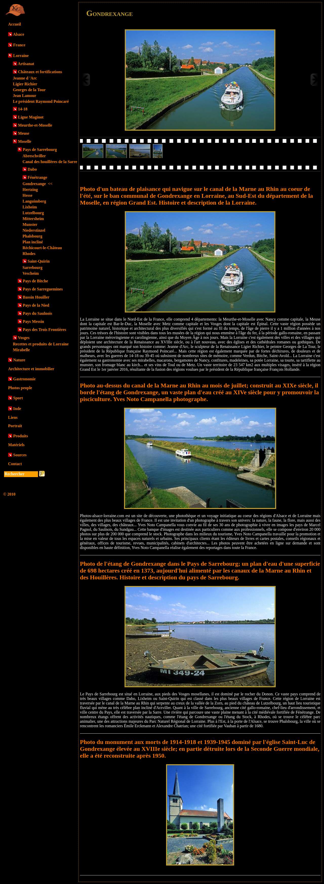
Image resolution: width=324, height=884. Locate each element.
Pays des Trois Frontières (44, 329)
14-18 (22, 109)
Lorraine (21, 55)
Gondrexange (37, 184)
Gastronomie (24, 379)
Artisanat (26, 64)
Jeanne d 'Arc (25, 78)
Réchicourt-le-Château (42, 248)
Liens (12, 417)
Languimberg (34, 201)
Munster (30, 224)
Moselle (24, 141)
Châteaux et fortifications (40, 72)
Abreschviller (34, 156)
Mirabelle (21, 350)
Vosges (24, 338)
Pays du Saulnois (37, 313)
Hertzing (30, 189)
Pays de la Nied (36, 305)
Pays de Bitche (35, 281)
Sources (20, 455)
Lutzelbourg (33, 213)
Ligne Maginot (31, 117)
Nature (19, 360)
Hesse (27, 195)
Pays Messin (33, 321)
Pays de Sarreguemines (43, 289)
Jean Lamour (24, 95)
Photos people (20, 388)
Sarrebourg (33, 267)
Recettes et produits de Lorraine (41, 344)
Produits (20, 436)
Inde (17, 408)
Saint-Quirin (39, 261)
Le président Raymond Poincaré (41, 101)
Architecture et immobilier (31, 369)
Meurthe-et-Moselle (35, 125)
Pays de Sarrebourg (40, 149)
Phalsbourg (32, 236)
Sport (18, 398)
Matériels (16, 445)
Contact (15, 464)
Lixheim (30, 207)
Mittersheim (33, 219)
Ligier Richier (25, 84)
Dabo (32, 169)
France (19, 45)
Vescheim (31, 273)
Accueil (14, 24)
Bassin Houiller (36, 297)
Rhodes (29, 253)
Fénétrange (37, 177)
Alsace (18, 34)
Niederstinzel (34, 230)
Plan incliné (33, 242)
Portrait (15, 426)
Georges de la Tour (29, 90)
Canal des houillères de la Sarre (50, 162)
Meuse (23, 133)
